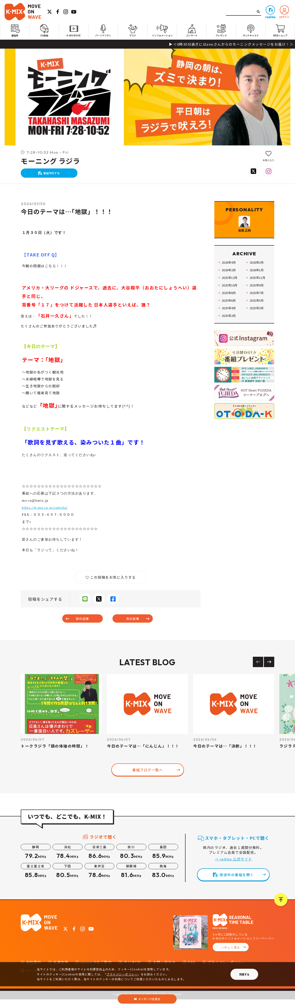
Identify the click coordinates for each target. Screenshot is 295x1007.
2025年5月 (258, 317)
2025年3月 (258, 324)
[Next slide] (269, 669)
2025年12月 (231, 294)
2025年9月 (258, 301)
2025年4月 (230, 324)
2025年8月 (230, 309)
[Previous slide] (258, 669)
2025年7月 (258, 309)
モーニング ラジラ (50, 161)
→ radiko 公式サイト (233, 866)
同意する (244, 974)
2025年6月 (230, 317)
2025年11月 (259, 294)
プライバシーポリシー (122, 974)
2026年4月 (230, 279)
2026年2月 (230, 286)
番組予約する (54, 175)
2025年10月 (231, 301)
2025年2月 (230, 332)
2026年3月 (258, 279)
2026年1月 (258, 286)
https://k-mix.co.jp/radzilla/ (49, 511)
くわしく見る (230, 955)
